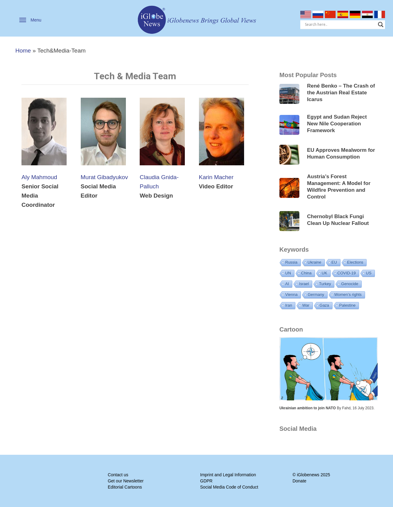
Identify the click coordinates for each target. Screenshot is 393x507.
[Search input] (340, 24)
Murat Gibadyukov (104, 177)
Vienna (291, 294)
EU (334, 262)
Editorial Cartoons (125, 487)
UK (324, 273)
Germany (316, 294)
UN (288, 273)
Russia (291, 262)
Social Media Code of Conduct (229, 487)
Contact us (118, 474)
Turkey (325, 283)
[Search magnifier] (380, 24)
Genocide (349, 283)
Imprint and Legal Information (228, 474)
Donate (299, 480)
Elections (355, 262)
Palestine (347, 305)
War (305, 305)
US (369, 273)
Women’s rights (348, 294)
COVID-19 (346, 273)
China (306, 273)
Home (23, 50)
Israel (304, 283)
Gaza (324, 305)
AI (287, 283)
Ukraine (314, 262)
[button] (30, 20)
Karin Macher (216, 177)
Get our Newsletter (126, 480)
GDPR (206, 480)
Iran (288, 305)
